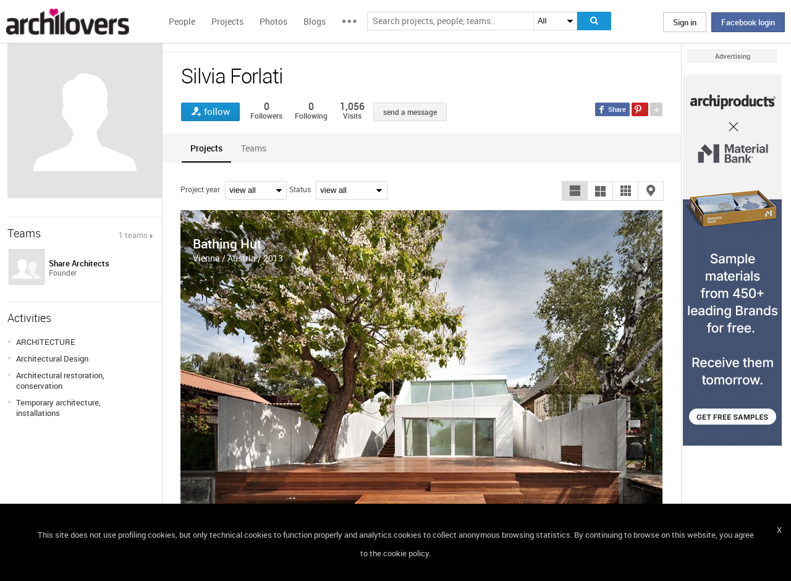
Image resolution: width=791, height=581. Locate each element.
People (182, 21)
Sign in (684, 22)
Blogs (314, 21)
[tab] (206, 148)
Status (300, 189)
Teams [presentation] (253, 148)
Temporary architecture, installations (58, 407)
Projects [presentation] (206, 148)
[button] (575, 191)
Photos (273, 21)
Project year (200, 189)
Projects (227, 21)
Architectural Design (52, 358)
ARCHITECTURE (45, 341)
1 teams (133, 235)
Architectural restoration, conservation (60, 380)
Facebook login (748, 22)
